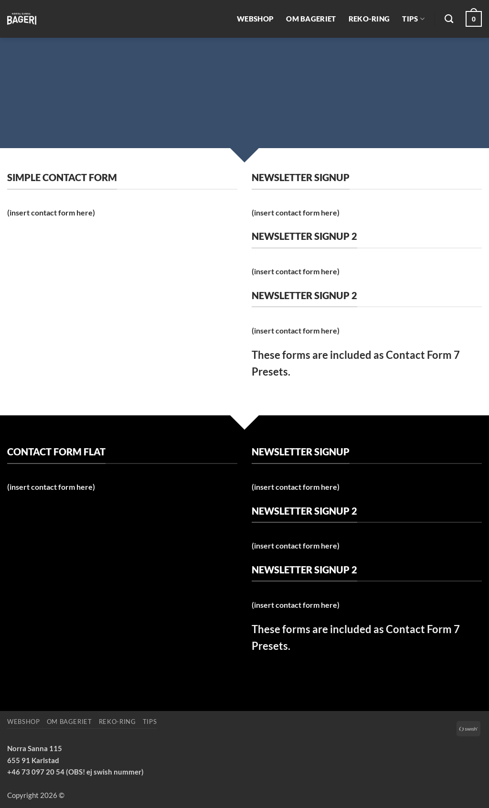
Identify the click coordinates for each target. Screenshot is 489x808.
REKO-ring (369, 18)
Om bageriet (311, 18)
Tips (413, 18)
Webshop (255, 18)
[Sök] (449, 19)
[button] (474, 19)
